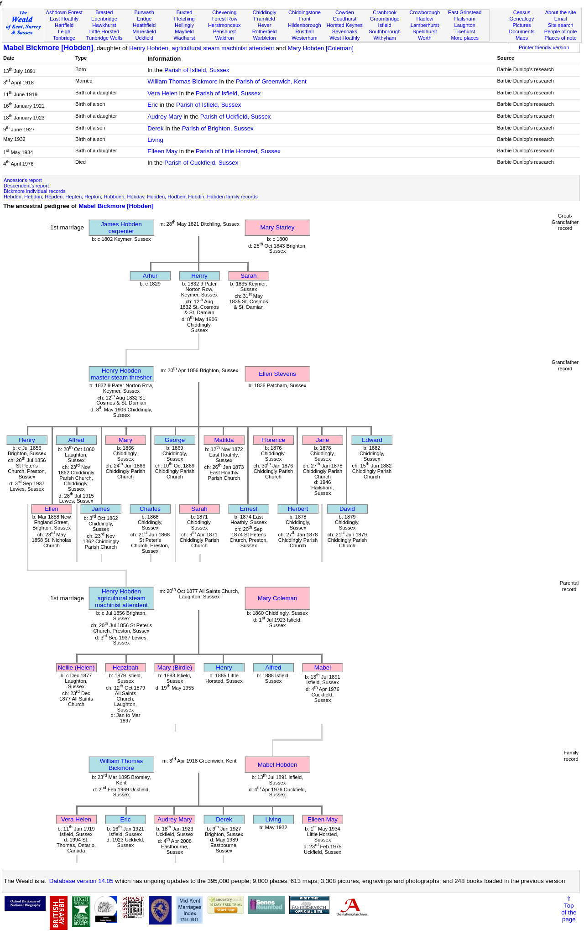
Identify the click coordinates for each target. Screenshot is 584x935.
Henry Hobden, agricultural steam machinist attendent (201, 48)
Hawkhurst (104, 25)
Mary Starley (278, 227)
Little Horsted (104, 31)
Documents (521, 31)
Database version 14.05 (81, 881)
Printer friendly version (544, 47)
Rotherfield (264, 31)
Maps (522, 38)
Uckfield (144, 38)
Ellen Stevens (277, 373)
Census (522, 12)
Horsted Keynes (345, 25)
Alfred (76, 439)
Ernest (249, 508)
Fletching (184, 18)
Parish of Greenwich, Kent (271, 81)
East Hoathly (64, 18)
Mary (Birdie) (174, 667)
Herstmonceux (224, 25)
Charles (150, 508)
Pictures (521, 25)
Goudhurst (344, 18)
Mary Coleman (277, 598)
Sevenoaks (344, 31)
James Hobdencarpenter (121, 227)
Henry (199, 275)
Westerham (305, 38)
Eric (152, 104)
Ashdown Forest (64, 12)
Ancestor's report (23, 180)
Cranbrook (384, 12)
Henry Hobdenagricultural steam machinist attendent (121, 598)
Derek (155, 128)
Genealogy (522, 18)
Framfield (264, 18)
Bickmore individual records (35, 191)
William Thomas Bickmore (182, 81)
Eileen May (162, 151)
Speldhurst (424, 31)
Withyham (384, 38)
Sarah (248, 275)
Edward (371, 439)
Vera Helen (162, 93)
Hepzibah (125, 667)
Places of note (560, 38)
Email (560, 18)
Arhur (150, 275)
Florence (273, 439)
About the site (560, 12)
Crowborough (425, 12)
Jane (322, 439)
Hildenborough (304, 25)
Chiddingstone (304, 12)
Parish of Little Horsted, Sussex (238, 151)
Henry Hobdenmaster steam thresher (121, 374)
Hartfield (64, 25)
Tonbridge (64, 38)
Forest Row (224, 18)
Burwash (144, 12)
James (101, 508)
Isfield (384, 25)
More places (465, 38)
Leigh (64, 31)
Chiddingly (264, 12)
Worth (424, 38)
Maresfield (144, 31)
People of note (560, 31)
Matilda (224, 439)
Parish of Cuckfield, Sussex (201, 162)
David (347, 508)
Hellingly (184, 25)
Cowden (344, 12)
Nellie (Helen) (76, 667)
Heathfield (144, 25)
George (175, 439)
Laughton (464, 25)
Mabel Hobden (277, 764)
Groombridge (385, 18)
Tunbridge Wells (104, 38)
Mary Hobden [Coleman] (320, 48)
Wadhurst (184, 38)
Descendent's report (26, 185)
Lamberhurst (425, 25)
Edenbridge (104, 18)
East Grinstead (464, 12)
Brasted (104, 12)
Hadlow (424, 18)
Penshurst (224, 31)
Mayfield (184, 31)
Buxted (185, 12)
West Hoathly (344, 38)
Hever (264, 25)
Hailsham (464, 18)
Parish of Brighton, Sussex (218, 128)
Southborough (385, 31)
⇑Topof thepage (568, 909)
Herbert (298, 508)
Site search (561, 25)
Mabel (322, 667)
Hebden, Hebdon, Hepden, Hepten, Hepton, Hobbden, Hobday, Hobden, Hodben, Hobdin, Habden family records (131, 196)
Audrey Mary (164, 116)
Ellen (51, 508)
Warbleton (264, 38)
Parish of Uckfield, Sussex (235, 116)
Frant (305, 18)
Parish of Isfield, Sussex (196, 70)
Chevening (224, 12)
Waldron (224, 38)
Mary (125, 439)
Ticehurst (464, 31)
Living (155, 139)
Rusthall (304, 31)
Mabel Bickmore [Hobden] (48, 48)
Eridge (144, 18)
